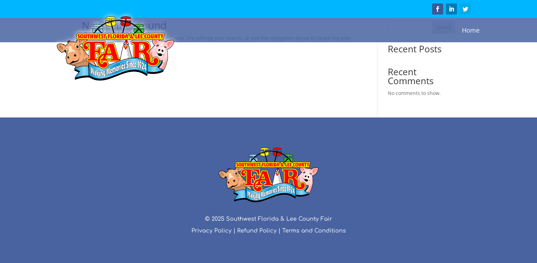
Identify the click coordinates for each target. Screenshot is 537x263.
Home (471, 30)
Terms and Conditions (314, 231)
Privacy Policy (211, 231)
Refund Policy (257, 231)
